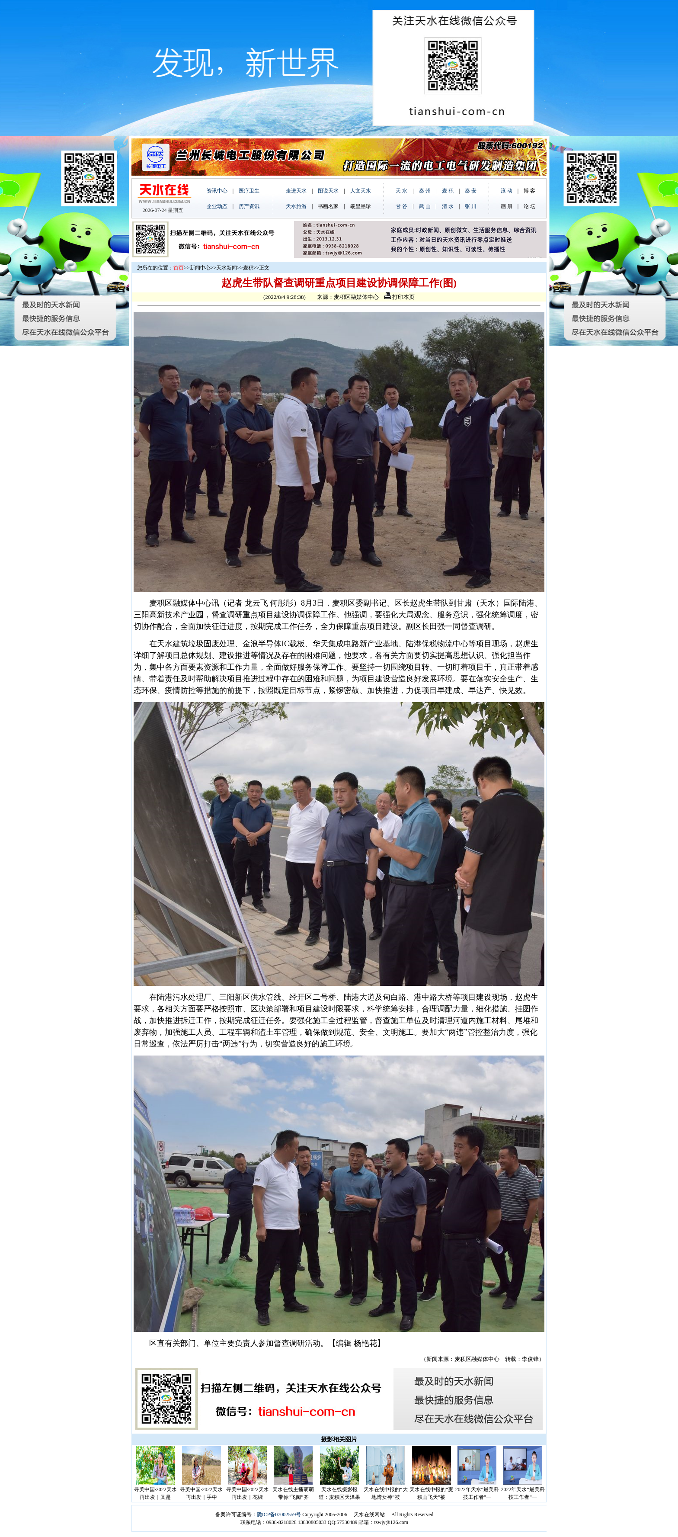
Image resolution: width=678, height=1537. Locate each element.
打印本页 (399, 297)
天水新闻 (226, 268)
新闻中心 (200, 268)
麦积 (248, 268)
